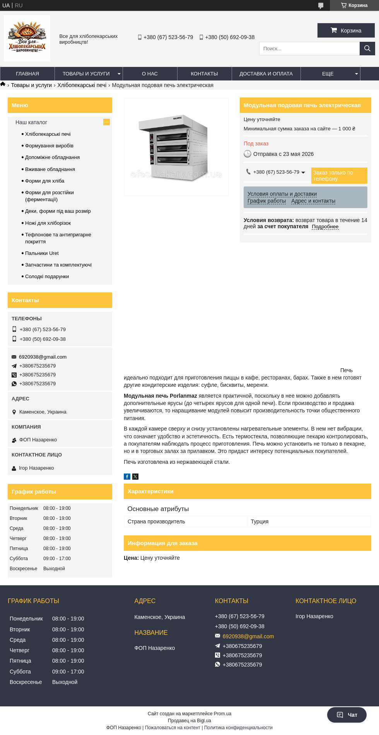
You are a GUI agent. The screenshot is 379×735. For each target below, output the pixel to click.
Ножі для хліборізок (48, 223)
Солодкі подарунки (47, 276)
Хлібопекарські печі (82, 85)
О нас (150, 74)
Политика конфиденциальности (238, 727)
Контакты (204, 74)
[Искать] (367, 48)
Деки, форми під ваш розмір (58, 211)
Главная (27, 74)
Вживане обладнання (50, 169)
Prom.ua (222, 713)
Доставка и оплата (266, 74)
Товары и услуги (86, 74)
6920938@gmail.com (43, 357)
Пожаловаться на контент (172, 727)
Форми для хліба (44, 181)
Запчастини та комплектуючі (58, 265)
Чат (346, 714)
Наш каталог (31, 122)
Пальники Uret (42, 253)
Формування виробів (49, 146)
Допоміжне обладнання (52, 157)
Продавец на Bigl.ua (189, 720)
